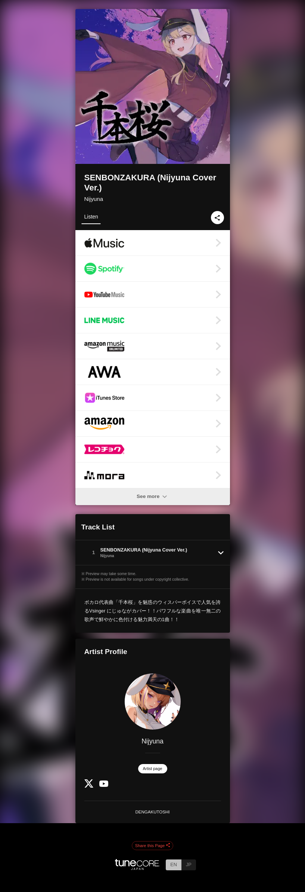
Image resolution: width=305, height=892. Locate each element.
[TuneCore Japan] (137, 868)
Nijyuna (93, 199)
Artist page (152, 768)
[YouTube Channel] (103, 785)
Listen (91, 217)
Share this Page (152, 845)
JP (189, 864)
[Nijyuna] (152, 701)
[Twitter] (88, 786)
